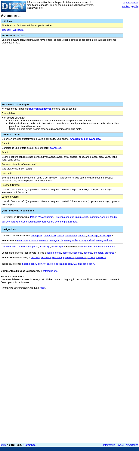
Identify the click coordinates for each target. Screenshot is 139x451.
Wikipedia (18, 29)
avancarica (71, 235)
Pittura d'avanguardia (41, 217)
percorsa (57, 257)
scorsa (91, 257)
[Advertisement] (110, 315)
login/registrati (130, 2)
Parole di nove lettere (13, 246)
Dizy (3, 445)
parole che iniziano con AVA (62, 263)
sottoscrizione (50, 271)
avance (82, 235)
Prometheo (29, 445)
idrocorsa (46, 257)
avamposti (36, 235)
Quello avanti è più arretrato (62, 221)
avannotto (109, 246)
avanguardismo (104, 240)
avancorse (55, 147)
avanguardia (56, 240)
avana (60, 235)
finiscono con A (86, 263)
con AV (41, 263)
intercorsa (80, 257)
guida (135, 6)
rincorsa (35, 257)
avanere (43, 240)
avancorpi (93, 235)
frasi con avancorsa (39, 108)
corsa (58, 252)
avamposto (50, 235)
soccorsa (77, 252)
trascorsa (101, 257)
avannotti (98, 246)
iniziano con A (29, 263)
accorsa (67, 252)
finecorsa (98, 252)
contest (126, 6)
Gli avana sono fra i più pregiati (71, 217)
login (42, 287)
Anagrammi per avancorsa (85, 138)
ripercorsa (68, 257)
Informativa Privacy (113, 445)
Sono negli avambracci (33, 221)
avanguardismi (87, 240)
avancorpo (105, 235)
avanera (33, 240)
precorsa (109, 252)
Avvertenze (132, 445)
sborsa (50, 252)
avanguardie (71, 240)
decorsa (88, 252)
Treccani (6, 29)
